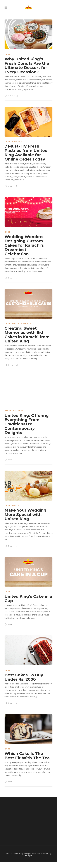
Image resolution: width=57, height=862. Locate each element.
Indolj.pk (28, 855)
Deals (16, 324)
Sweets (17, 142)
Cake (8, 54)
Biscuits (10, 411)
